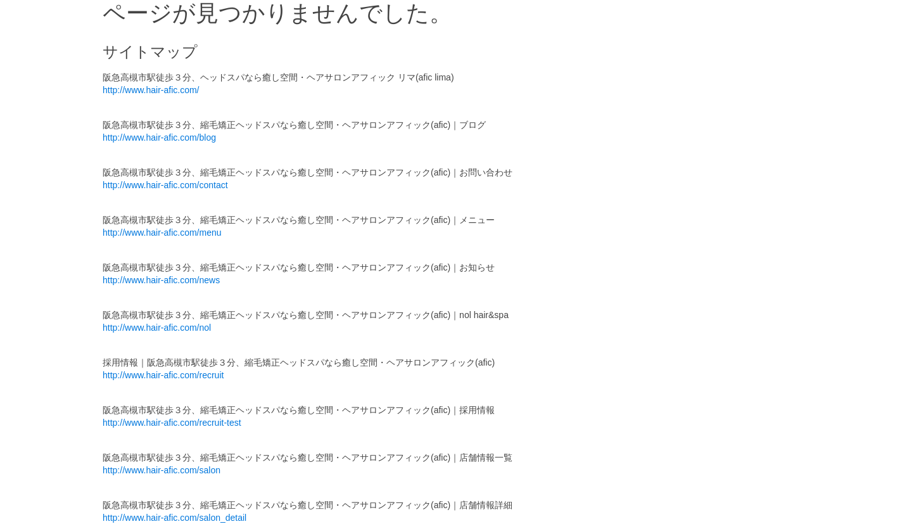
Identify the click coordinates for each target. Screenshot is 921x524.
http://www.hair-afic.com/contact (165, 185)
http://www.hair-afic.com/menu (162, 232)
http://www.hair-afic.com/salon (161, 470)
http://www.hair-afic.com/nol (157, 328)
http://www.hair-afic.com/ (151, 90)
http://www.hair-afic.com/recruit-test (172, 423)
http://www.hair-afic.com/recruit (163, 375)
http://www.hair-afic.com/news (161, 280)
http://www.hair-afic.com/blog (159, 137)
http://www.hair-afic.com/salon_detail (174, 518)
